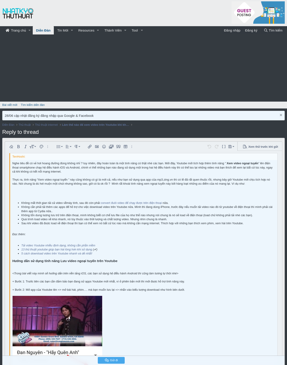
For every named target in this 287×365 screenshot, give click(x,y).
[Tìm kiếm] (273, 30)
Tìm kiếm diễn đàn (33, 105)
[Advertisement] (143, 68)
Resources (86, 30)
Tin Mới (62, 30)
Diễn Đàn (43, 30)
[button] (29, 30)
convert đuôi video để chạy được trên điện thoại (131, 203)
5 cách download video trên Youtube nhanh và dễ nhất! (56, 253)
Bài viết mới (9, 105)
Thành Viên (113, 30)
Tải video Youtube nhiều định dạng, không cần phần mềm (58, 245)
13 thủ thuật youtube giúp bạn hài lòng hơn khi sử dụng (56, 249)
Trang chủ (16, 30)
